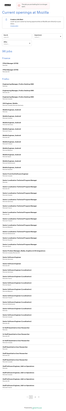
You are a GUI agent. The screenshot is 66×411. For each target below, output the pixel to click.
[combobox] (34, 37)
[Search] (17, 37)
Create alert (14, 26)
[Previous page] (27, 397)
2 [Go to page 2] (35, 397)
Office (5, 42)
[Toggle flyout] (60, 36)
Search (6, 35)
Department (38, 35)
